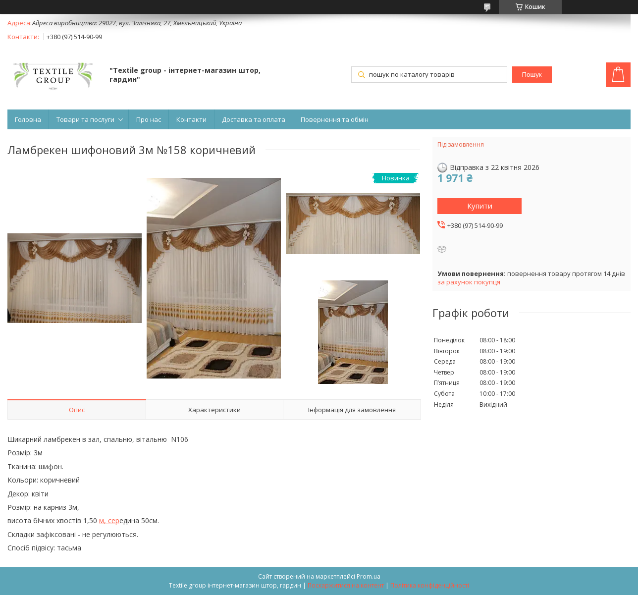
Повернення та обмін (335, 119)
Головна (28, 119)
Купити (479, 206)
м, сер (109, 520)
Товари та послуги (85, 119)
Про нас (148, 119)
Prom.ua (368, 576)
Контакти (191, 119)
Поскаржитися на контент (346, 585)
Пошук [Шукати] (531, 74)
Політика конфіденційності (429, 585)
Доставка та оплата (253, 119)
